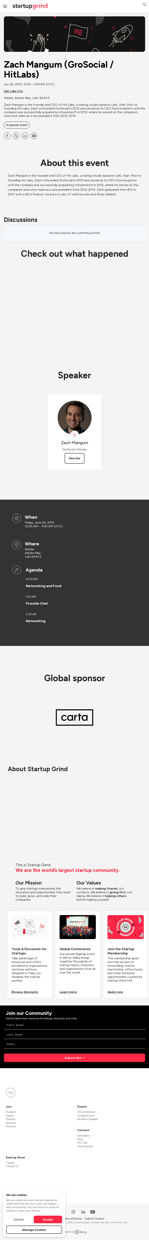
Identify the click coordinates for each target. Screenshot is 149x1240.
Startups (10, 1119)
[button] (144, 5)
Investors (11, 1111)
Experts (10, 1115)
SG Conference (86, 1111)
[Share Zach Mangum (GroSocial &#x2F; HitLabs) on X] (16, 135)
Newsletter (83, 1135)
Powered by (74, 1232)
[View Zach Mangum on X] (74, 435)
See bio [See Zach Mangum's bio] (74, 458)
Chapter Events (86, 1115)
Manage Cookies (34, 1230)
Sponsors (11, 1122)
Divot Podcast (85, 1146)
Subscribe (73, 1058)
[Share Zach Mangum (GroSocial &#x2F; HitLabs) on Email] (34, 135)
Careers (10, 1162)
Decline (19, 1219)
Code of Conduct (94, 1218)
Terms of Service (72, 1218)
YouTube (82, 1142)
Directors (11, 1126)
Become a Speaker (87, 1119)
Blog (79, 1139)
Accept (48, 1219)
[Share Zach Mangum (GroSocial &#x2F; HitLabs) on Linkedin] (25, 135)
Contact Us (12, 1166)
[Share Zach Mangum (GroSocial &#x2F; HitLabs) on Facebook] (7, 135)
